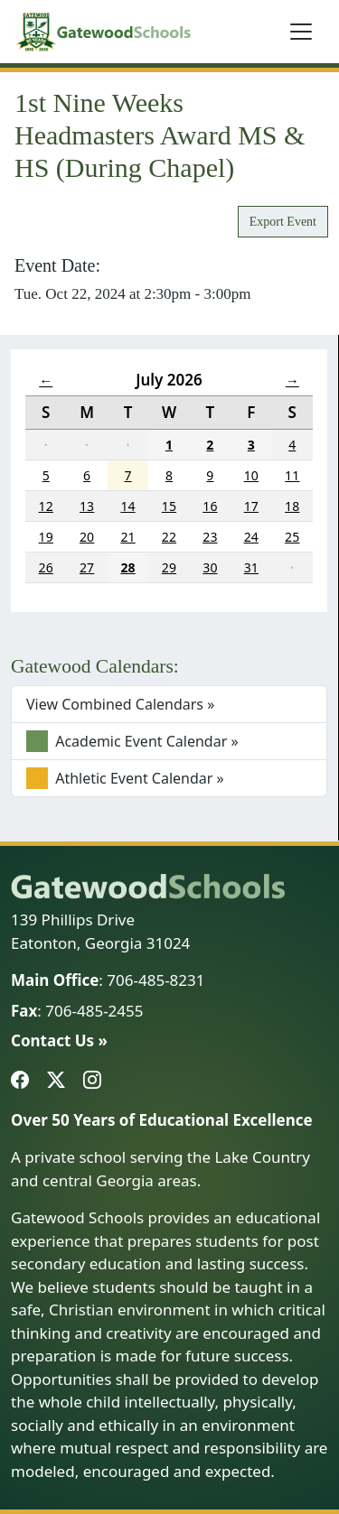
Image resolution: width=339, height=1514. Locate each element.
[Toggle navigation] (301, 31)
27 (87, 567)
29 (169, 567)
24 (251, 536)
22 (169, 536)
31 (251, 567)
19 (46, 536)
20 (87, 536)
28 (127, 567)
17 (251, 506)
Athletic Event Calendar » (125, 778)
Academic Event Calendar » (132, 741)
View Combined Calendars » (120, 704)
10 (251, 475)
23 (209, 536)
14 (127, 506)
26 (46, 567)
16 (209, 506)
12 (46, 506)
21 (127, 536)
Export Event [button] (283, 221)
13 (87, 506)
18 (292, 506)
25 (292, 536)
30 (209, 567)
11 (292, 475)
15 (169, 506)
